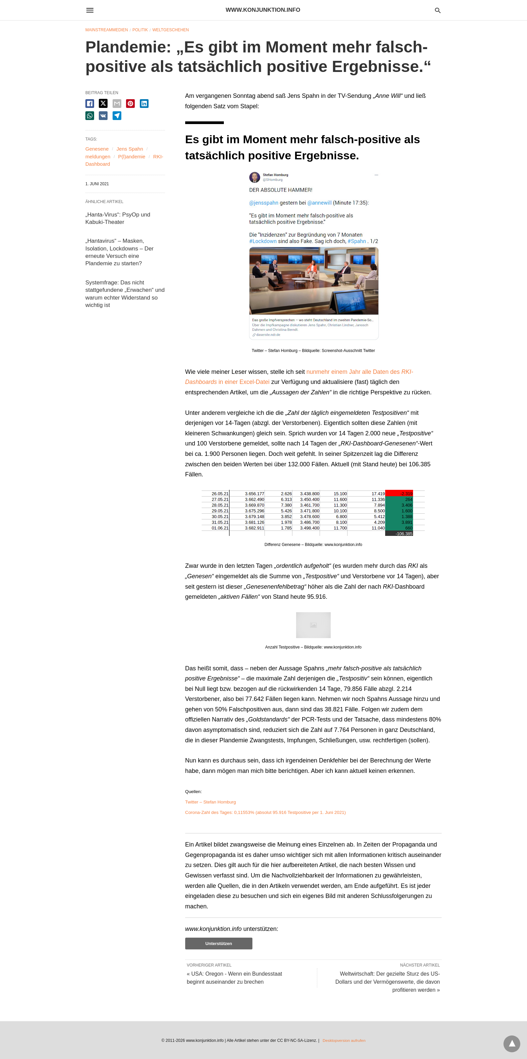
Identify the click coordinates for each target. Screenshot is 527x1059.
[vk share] (103, 115)
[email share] (117, 103)
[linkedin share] (144, 103)
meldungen (97, 156)
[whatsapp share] (89, 115)
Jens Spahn (130, 149)
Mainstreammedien (106, 30)
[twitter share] (103, 103)
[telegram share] (117, 115)
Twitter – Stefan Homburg (210, 802)
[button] (313, 256)
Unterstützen (218, 943)
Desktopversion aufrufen (344, 1040)
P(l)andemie (132, 156)
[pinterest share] (130, 103)
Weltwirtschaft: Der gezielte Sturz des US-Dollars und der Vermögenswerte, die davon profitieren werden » (387, 982)
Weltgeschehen (170, 30)
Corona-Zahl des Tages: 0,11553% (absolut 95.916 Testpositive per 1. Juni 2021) (265, 812)
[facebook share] (89, 103)
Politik (140, 30)
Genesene (97, 149)
